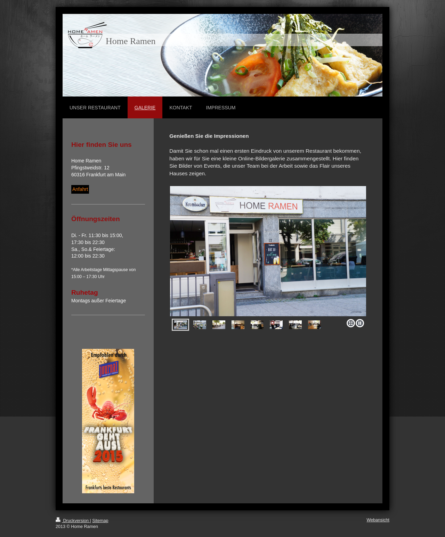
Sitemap (100, 520)
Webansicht (377, 520)
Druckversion (73, 520)
